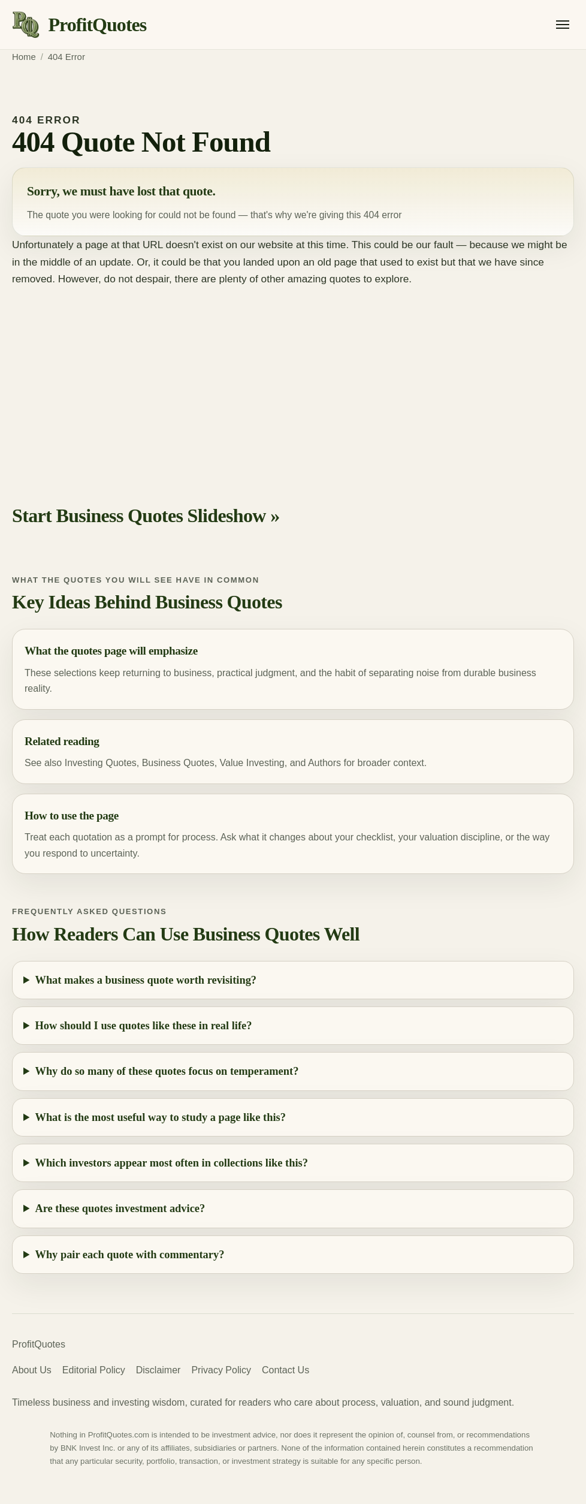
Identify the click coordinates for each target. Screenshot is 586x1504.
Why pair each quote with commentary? (130, 1255)
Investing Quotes (101, 763)
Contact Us (285, 1370)
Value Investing (252, 763)
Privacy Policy (221, 1370)
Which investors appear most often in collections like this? (171, 1163)
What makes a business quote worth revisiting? (146, 980)
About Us (32, 1370)
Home (24, 57)
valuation (438, 837)
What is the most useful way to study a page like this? (160, 1117)
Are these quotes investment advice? (120, 1208)
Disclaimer (158, 1370)
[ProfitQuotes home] (79, 25)
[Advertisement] (293, 378)
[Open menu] (562, 24)
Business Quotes (178, 763)
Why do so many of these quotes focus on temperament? (167, 1071)
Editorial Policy (93, 1370)
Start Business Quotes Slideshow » (146, 515)
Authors (324, 763)
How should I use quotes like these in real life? (143, 1026)
